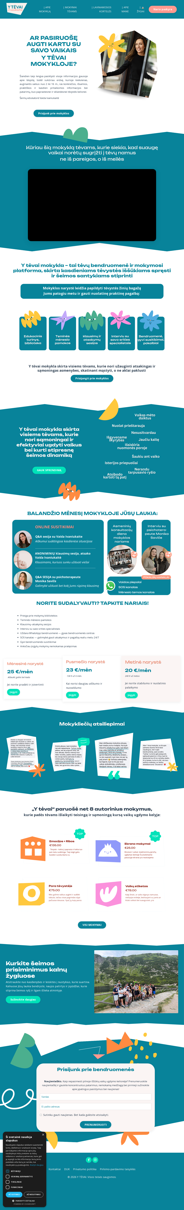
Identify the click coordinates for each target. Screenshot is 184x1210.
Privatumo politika (85, 1195)
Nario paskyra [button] (162, 9)
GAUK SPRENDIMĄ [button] (49, 482)
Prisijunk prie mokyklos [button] (53, 119)
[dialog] (24, 1169)
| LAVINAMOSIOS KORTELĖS (100, 9)
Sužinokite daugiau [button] (23, 1022)
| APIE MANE (125, 9)
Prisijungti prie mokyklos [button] (92, 390)
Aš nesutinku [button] (33, 1194)
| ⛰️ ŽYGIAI (140, 9)
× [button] (43, 1135)
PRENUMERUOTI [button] (96, 1150)
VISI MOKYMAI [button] (92, 948)
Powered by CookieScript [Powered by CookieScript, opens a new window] (25, 1204)
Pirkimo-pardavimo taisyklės (118, 1195)
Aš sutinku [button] (14, 1194)
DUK (67, 1195)
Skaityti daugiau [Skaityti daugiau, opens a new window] (36, 1165)
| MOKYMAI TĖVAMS (69, 9)
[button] (24, 1200)
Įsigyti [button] (14, 712)
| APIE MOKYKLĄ (44, 9)
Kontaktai (54, 1195)
